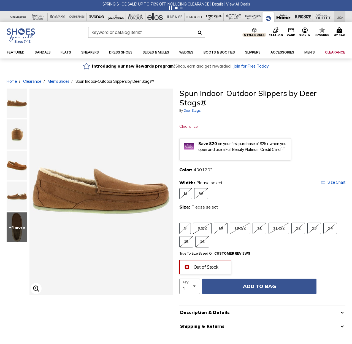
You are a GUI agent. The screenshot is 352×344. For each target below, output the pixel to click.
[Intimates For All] (253, 17)
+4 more (17, 227)
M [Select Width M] (185, 193)
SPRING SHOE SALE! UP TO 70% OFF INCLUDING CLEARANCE (155, 4)
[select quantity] (189, 286)
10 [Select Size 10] (220, 228)
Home (12, 81)
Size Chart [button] (333, 182)
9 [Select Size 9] (185, 228)
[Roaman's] (57, 17)
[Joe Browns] (116, 17)
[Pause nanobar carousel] (170, 8)
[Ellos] (155, 17)
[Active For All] (233, 17)
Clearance (32, 81)
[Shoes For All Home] (21, 35)
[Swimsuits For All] (214, 17)
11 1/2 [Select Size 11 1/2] (279, 228)
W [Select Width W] (201, 193)
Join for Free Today (251, 66)
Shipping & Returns (202, 326)
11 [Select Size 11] (259, 228)
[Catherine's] (77, 17)
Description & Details (205, 312)
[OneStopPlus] (18, 17)
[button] (217, 4)
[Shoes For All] (268, 17)
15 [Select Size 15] (186, 241)
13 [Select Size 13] (314, 228)
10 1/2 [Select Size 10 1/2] (240, 228)
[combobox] (146, 32)
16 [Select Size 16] (202, 241)
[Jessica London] (135, 17)
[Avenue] (96, 17)
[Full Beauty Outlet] (322, 17)
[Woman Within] (38, 17)
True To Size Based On (215, 253)
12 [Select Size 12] (298, 228)
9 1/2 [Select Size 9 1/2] (202, 228)
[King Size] (303, 17)
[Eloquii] (194, 17)
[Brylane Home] (283, 17)
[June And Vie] (175, 17)
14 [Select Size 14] (330, 228)
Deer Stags (192, 110)
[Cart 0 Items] (340, 32)
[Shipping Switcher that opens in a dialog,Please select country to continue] (340, 17)
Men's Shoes (58, 81)
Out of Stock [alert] (201, 266)
